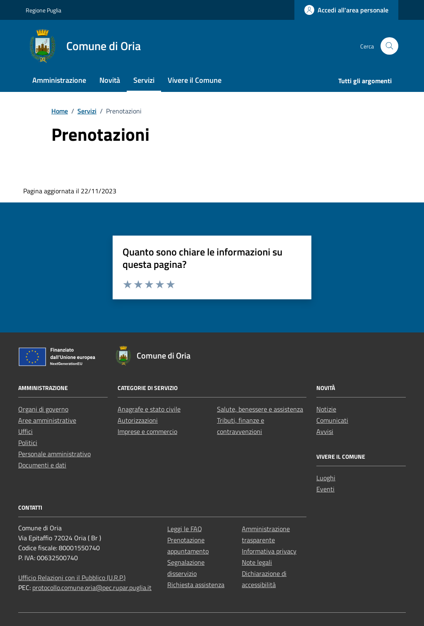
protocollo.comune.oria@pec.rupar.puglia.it (92, 587)
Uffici (25, 431)
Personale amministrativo (54, 454)
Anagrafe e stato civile (149, 409)
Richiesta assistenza (195, 585)
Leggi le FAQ (184, 529)
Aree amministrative (47, 420)
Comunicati (332, 420)
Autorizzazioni (138, 420)
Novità (109, 80)
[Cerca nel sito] (389, 46)
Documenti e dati (42, 465)
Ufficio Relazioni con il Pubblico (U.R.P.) (71, 578)
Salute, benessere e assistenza (260, 409)
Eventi (325, 489)
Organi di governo (43, 409)
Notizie (326, 409)
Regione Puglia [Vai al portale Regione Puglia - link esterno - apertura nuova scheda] (43, 10)
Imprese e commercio (147, 431)
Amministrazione (59, 80)
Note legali (257, 562)
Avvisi (324, 431)
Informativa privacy (269, 551)
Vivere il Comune (195, 80)
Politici (27, 443)
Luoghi (325, 478)
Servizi (143, 80)
